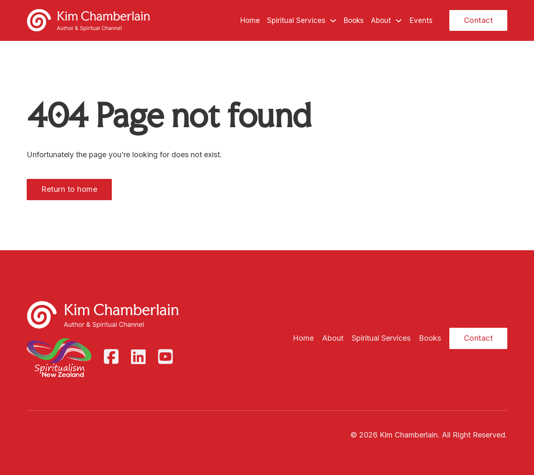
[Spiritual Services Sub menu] (333, 20)
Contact (478, 20)
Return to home (69, 189)
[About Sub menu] (398, 20)
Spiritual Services (296, 20)
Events (421, 20)
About (381, 20)
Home (250, 20)
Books (354, 20)
